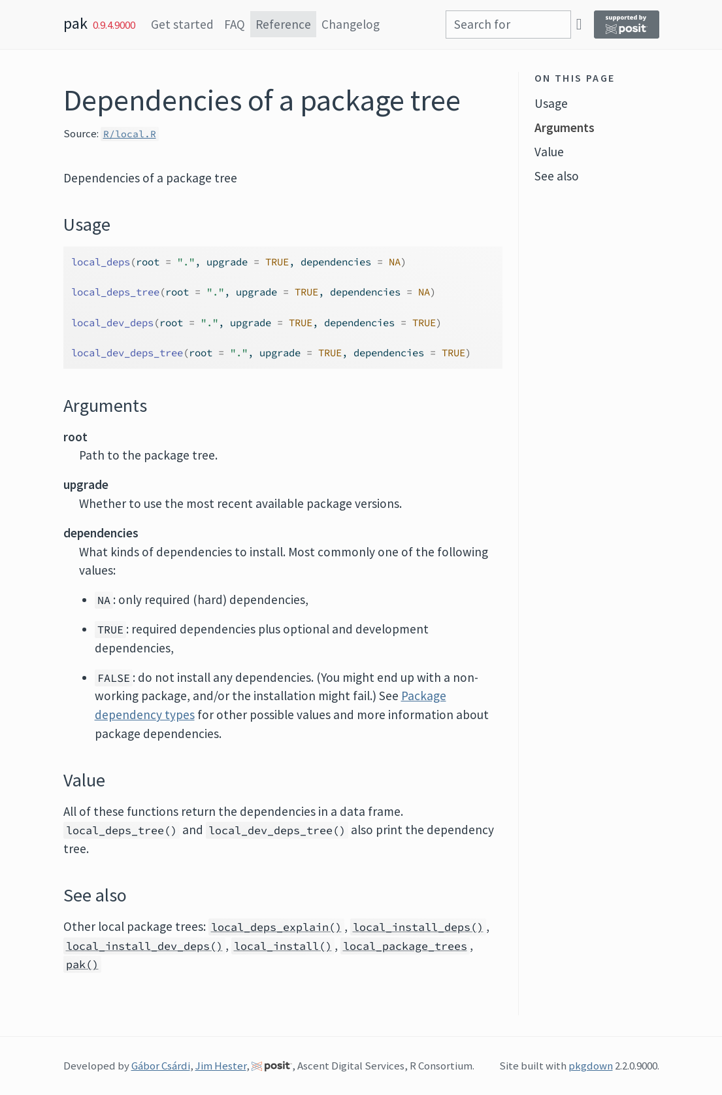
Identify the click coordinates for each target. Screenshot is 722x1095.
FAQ (234, 24)
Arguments (564, 127)
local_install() (283, 946)
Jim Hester (220, 1065)
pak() (82, 964)
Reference (283, 24)
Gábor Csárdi (160, 1065)
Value (549, 152)
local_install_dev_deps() (144, 946)
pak (75, 23)
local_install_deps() (418, 927)
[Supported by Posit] (626, 24)
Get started (182, 24)
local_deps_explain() (276, 927)
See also (556, 176)
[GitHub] (579, 23)
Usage (551, 103)
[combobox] (508, 24)
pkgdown (590, 1065)
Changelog (350, 24)
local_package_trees (405, 946)
